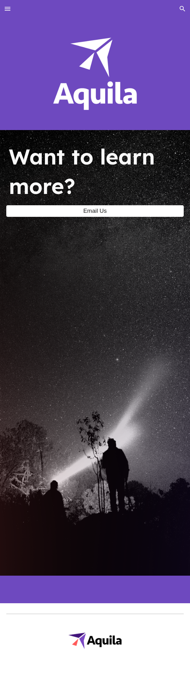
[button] (7, 8)
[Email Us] (95, 211)
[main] (95, 171)
